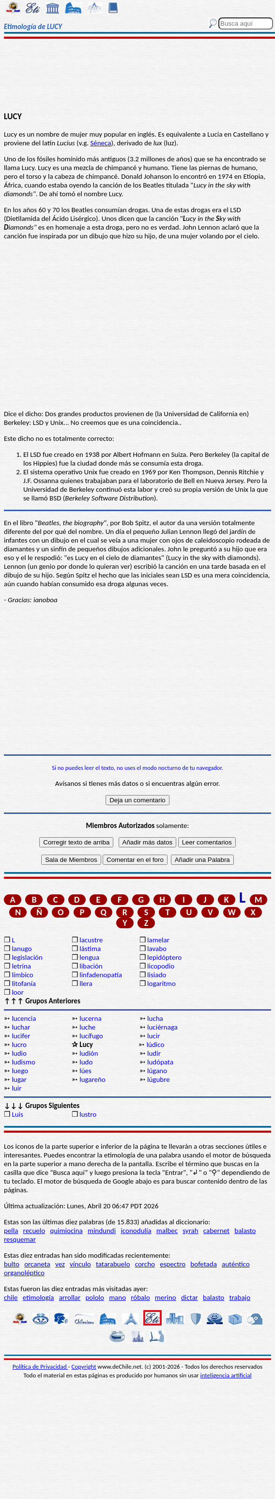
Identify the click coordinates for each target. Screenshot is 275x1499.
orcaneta (37, 1264)
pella (11, 1230)
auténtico (236, 1264)
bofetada (203, 1264)
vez (60, 1264)
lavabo (157, 948)
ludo (85, 1062)
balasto (245, 1230)
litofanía (24, 983)
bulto (11, 1264)
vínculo (80, 1264)
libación (91, 966)
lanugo (21, 948)
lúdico (156, 1044)
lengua (89, 957)
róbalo (140, 1297)
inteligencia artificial (226, 1375)
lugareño (92, 1079)
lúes (85, 1070)
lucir (153, 1035)
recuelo (34, 1230)
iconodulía (136, 1230)
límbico (22, 974)
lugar (19, 1079)
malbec (167, 1230)
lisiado (156, 974)
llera (85, 983)
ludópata (160, 1062)
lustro (87, 1114)
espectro (172, 1264)
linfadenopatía (100, 974)
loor (18, 992)
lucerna (90, 1018)
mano (117, 1297)
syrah (190, 1230)
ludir (154, 1053)
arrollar (70, 1297)
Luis (17, 1114)
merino (165, 1297)
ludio (19, 1053)
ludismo (23, 1062)
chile (11, 1297)
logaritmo (161, 983)
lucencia (24, 1018)
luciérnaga (162, 1027)
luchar (21, 1027)
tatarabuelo (113, 1264)
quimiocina (66, 1230)
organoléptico (24, 1272)
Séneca (100, 143)
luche (87, 1027)
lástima (90, 948)
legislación (27, 957)
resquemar (20, 1239)
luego (20, 1070)
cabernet (216, 1230)
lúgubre (158, 1079)
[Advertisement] (138, 76)
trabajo (239, 1297)
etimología (38, 1297)
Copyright (84, 1366)
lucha (155, 1018)
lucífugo (91, 1035)
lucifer (21, 1035)
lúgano (157, 1070)
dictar (189, 1297)
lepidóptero (164, 957)
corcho (145, 1264)
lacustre (91, 940)
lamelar (158, 940)
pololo (94, 1297)
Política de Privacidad (40, 1366)
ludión (88, 1053)
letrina (21, 966)
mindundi (102, 1230)
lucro (19, 1044)
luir (16, 1088)
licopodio (160, 966)
